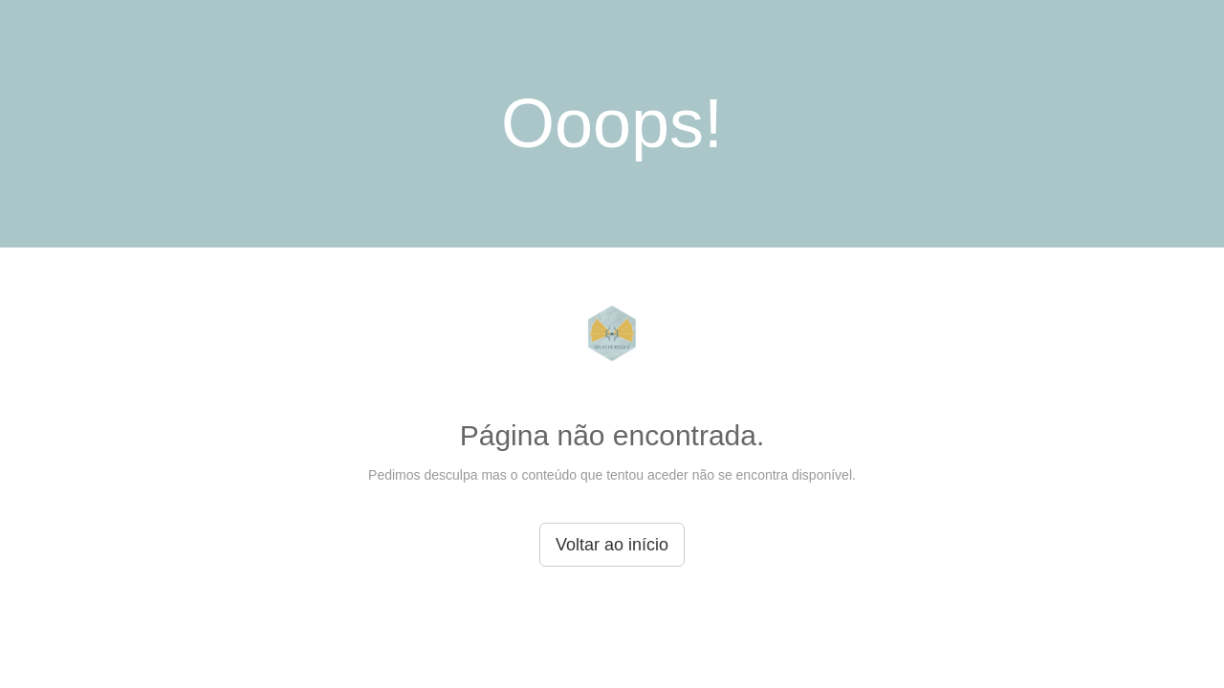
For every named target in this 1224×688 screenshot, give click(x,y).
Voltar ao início (612, 544)
